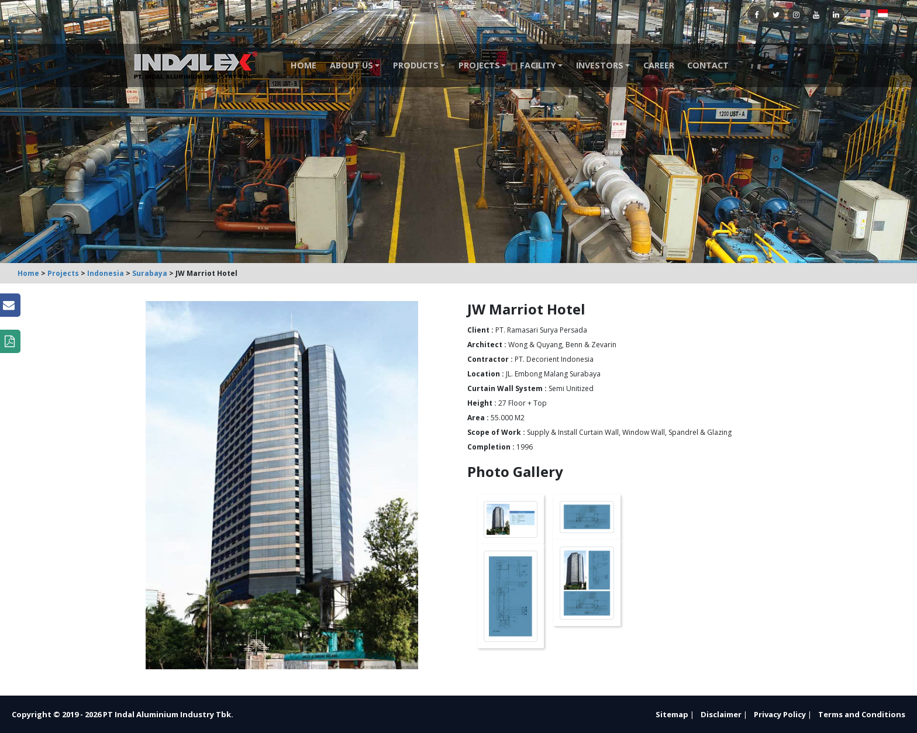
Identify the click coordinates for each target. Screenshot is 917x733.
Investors (599, 65)
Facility (538, 65)
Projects (479, 65)
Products (416, 65)
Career (658, 65)
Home (303, 65)
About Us (351, 65)
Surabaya (149, 273)
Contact (708, 65)
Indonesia (105, 273)
